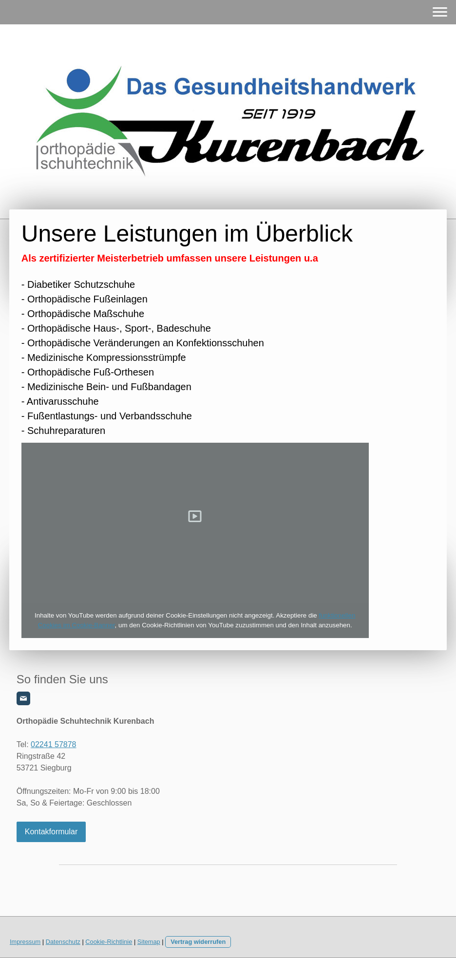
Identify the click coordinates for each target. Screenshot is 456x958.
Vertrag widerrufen (198, 941)
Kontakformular (51, 831)
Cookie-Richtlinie (108, 941)
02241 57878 (53, 744)
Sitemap (148, 941)
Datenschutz (63, 941)
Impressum (25, 941)
